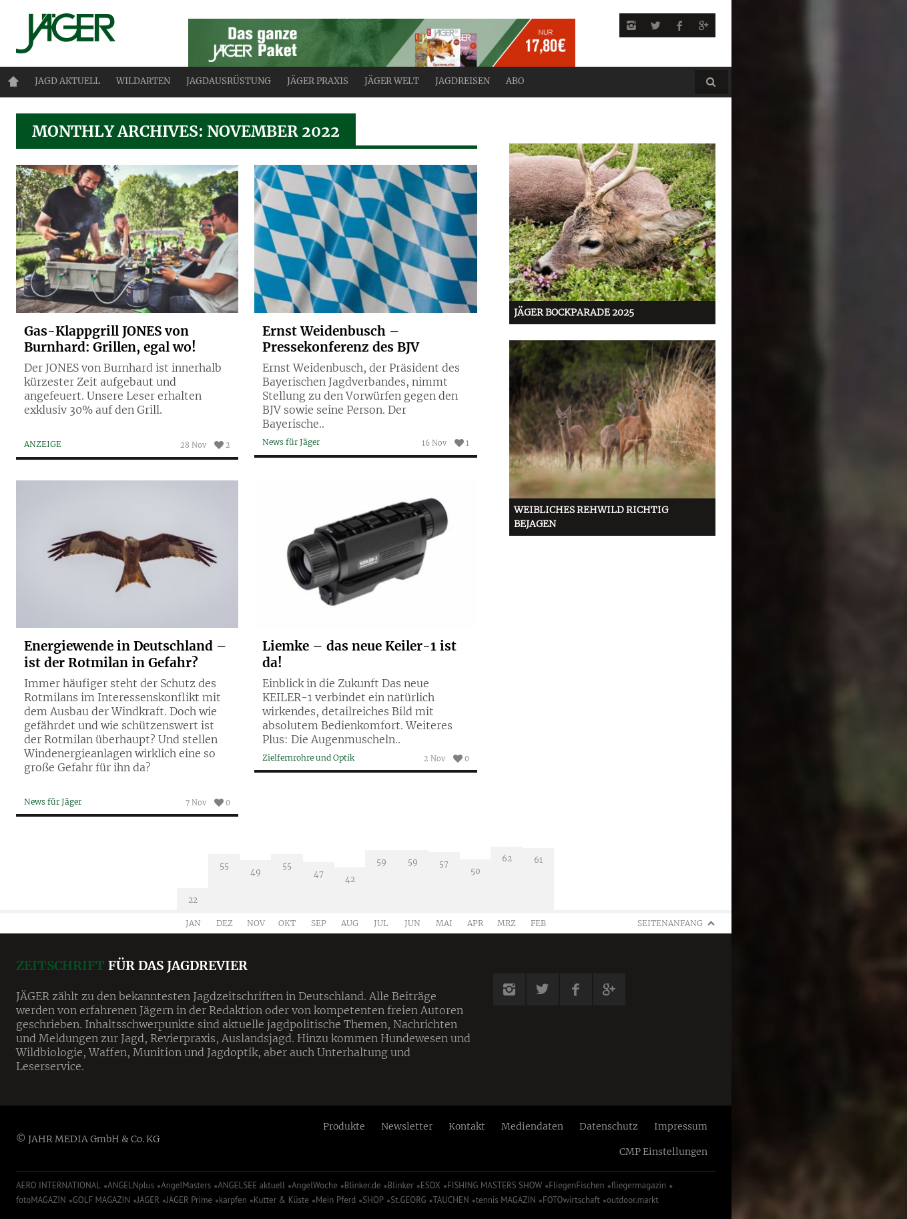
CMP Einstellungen (663, 1152)
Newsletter (406, 1126)
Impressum (680, 1126)
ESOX (430, 1185)
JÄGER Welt (391, 81)
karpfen (233, 1200)
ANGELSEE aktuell (251, 1185)
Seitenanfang (670, 923)
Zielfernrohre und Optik (308, 758)
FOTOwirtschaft (571, 1200)
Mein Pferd (336, 1200)
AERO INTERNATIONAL (58, 1185)
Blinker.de (362, 1185)
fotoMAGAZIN (41, 1200)
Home (13, 81)
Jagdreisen (462, 81)
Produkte (344, 1126)
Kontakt (466, 1126)
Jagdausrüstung (228, 81)
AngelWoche (315, 1185)
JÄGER (148, 1200)
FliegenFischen (577, 1185)
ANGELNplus (130, 1185)
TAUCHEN (450, 1200)
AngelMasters (186, 1185)
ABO (515, 81)
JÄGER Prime (189, 1200)
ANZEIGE (42, 444)
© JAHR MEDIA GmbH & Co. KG (88, 1139)
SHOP (373, 1200)
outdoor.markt (633, 1200)
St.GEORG (408, 1200)
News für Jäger (52, 802)
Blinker (401, 1185)
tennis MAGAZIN (506, 1200)
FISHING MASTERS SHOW (494, 1185)
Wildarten (143, 81)
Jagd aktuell (67, 81)
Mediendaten (532, 1126)
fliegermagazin (638, 1185)
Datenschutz (608, 1126)
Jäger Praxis (317, 81)
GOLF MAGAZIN (101, 1200)
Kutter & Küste (281, 1200)
